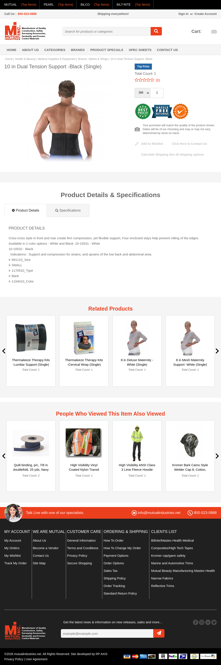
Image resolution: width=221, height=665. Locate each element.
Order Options (114, 563)
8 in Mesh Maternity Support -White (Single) (190, 362)
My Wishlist (12, 555)
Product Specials (106, 50)
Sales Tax (111, 571)
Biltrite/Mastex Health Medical (172, 540)
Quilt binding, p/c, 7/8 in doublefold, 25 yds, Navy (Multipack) (31, 469)
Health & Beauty (25, 59)
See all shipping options (172, 154)
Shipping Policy (115, 578)
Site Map (39, 563)
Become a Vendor (45, 548)
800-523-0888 (27, 14)
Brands (78, 50)
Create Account (205, 14)
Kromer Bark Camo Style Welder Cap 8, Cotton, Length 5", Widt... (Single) (190, 469)
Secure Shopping (79, 563)
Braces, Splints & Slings (93, 59)
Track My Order (15, 563)
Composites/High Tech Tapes (172, 548)
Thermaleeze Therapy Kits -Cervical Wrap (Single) (84, 362)
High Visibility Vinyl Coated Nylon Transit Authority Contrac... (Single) (84, 471)
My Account (12, 540)
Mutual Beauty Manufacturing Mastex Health (183, 571)
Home (11, 50)
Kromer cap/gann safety (168, 555)
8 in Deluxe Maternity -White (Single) (137, 362)
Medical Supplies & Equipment (57, 59)
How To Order (113, 540)
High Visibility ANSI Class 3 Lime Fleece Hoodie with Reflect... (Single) (137, 469)
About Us (30, 50)
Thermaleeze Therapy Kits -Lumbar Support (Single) (31, 362)
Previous (3, 351)
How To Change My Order (122, 548)
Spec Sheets (140, 50)
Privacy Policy (77, 555)
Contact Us (167, 50)
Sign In (183, 14)
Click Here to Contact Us (189, 143)
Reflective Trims (162, 586)
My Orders (11, 548)
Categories (54, 50)
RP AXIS (101, 654)
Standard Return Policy (120, 593)
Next (217, 351)
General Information (81, 540)
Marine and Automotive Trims (172, 563)
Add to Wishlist (152, 143)
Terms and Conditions (82, 548)
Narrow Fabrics (162, 578)
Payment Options (116, 555)
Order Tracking (114, 586)
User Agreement (36, 659)
